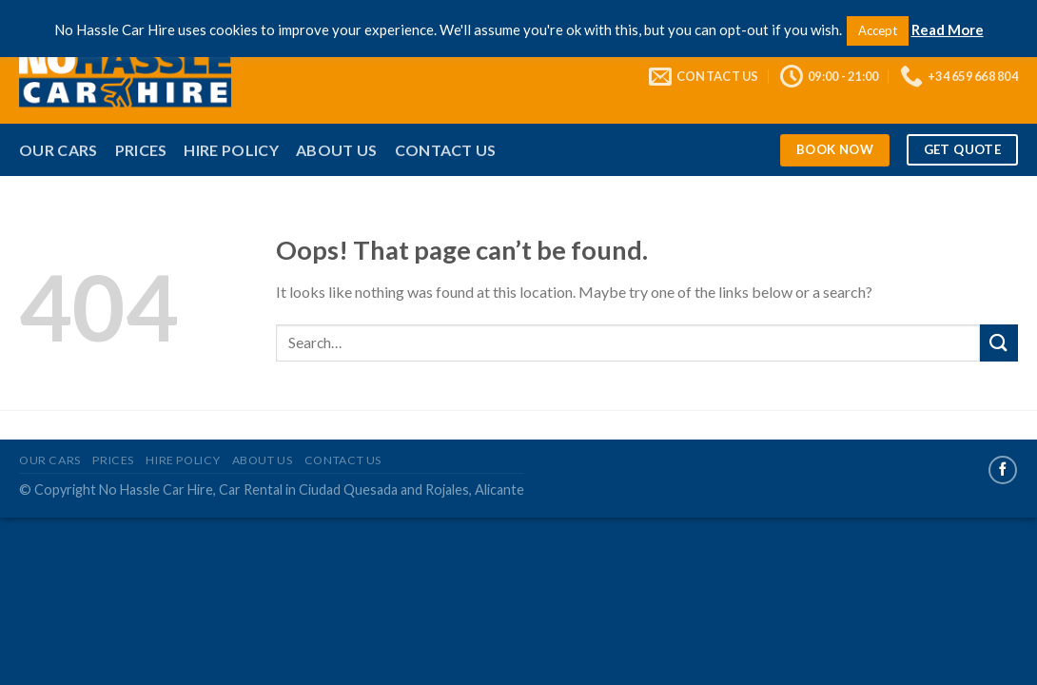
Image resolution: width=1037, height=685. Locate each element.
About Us (337, 150)
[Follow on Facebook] (1002, 470)
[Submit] (999, 343)
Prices (141, 150)
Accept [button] (877, 30)
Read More (947, 29)
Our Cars (58, 150)
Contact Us (446, 150)
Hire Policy (231, 150)
